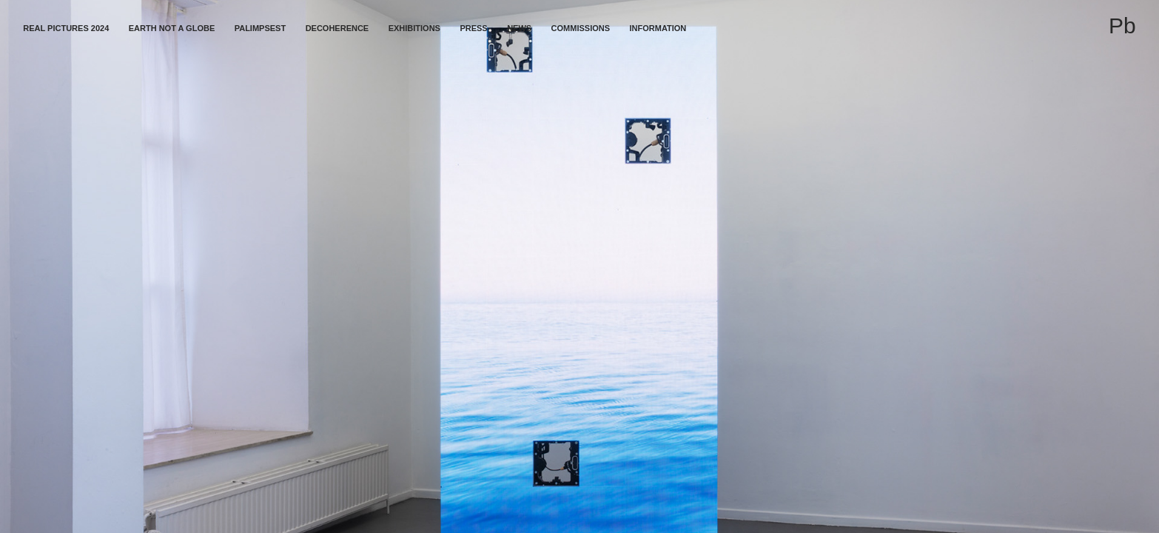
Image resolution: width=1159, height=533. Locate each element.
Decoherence (337, 28)
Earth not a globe (172, 28)
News (519, 28)
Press (473, 28)
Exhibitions (414, 28)
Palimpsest (260, 28)
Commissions (580, 28)
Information (658, 28)
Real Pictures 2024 (66, 28)
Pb (1122, 25)
